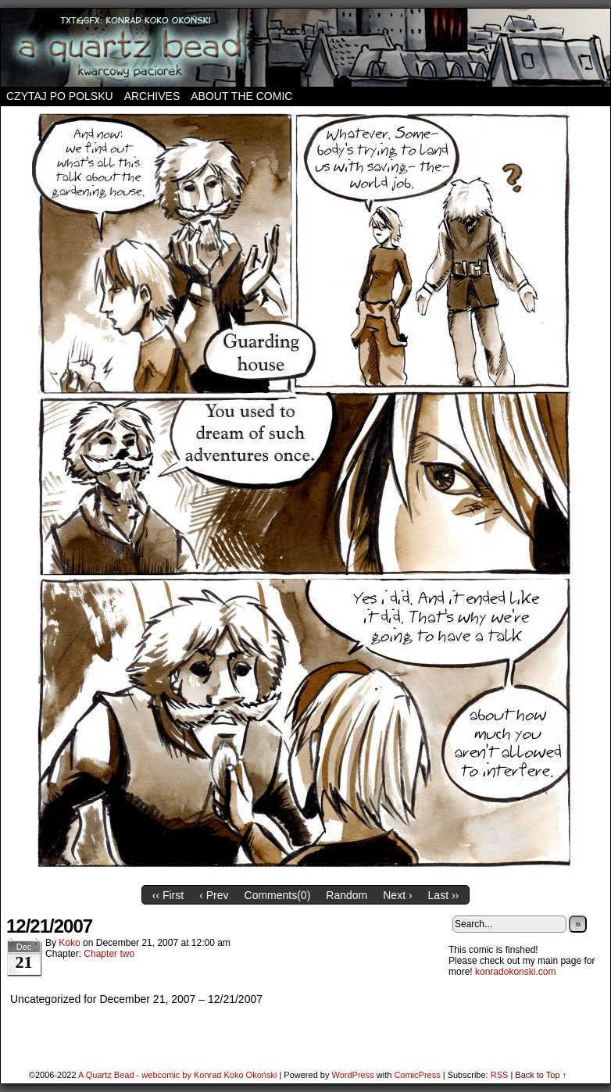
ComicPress (417, 1075)
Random (346, 895)
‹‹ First (168, 895)
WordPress (352, 1075)
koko (69, 942)
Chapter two (109, 953)
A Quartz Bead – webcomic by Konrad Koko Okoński (305, 48)
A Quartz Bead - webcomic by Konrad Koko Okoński (177, 1075)
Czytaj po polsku (59, 96)
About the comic (241, 96)
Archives (152, 96)
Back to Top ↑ (540, 1075)
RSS (500, 1075)
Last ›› (443, 895)
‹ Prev (213, 895)
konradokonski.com (515, 971)
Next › (397, 895)
